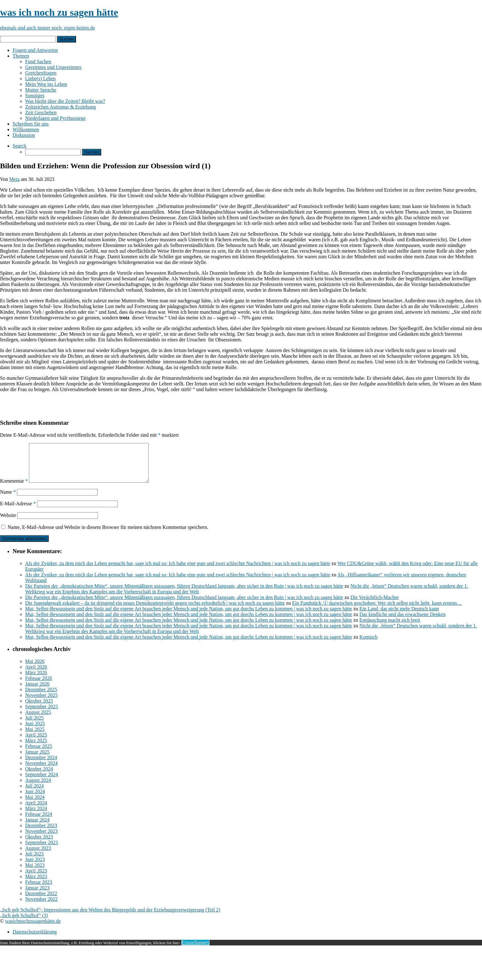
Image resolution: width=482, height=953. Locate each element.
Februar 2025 (38, 753)
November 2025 (41, 702)
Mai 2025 (35, 736)
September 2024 (41, 782)
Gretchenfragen (41, 73)
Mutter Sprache (40, 89)
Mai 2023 (35, 872)
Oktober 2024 (39, 776)
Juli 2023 (34, 861)
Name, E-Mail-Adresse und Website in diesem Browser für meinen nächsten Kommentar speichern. (108, 534)
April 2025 (36, 742)
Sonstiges (34, 95)
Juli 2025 (34, 725)
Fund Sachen (38, 61)
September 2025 (41, 714)
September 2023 (41, 850)
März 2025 (36, 748)
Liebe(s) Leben (40, 78)
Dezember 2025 (41, 697)
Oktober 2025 (39, 708)
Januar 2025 (37, 759)
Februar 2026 (38, 685)
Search (19, 146)
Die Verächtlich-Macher (374, 605)
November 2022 (41, 906)
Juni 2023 (35, 867)
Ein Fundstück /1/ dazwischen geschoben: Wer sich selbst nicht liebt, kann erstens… (377, 610)
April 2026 (36, 674)
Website (8, 522)
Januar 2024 (37, 827)
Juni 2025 (35, 731)
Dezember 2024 (41, 765)
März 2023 (36, 884)
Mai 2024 (35, 804)
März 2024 (36, 816)
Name (8, 499)
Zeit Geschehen (41, 112)
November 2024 (41, 770)
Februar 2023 (38, 889)
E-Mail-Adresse (18, 511)
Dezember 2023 (41, 833)
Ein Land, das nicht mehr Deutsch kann (399, 616)
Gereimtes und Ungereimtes (53, 67)
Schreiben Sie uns (31, 123)
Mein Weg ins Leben (46, 84)
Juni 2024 (35, 799)
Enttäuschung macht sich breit (389, 627)
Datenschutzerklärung (35, 939)
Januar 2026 (37, 691)
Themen (21, 56)
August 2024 (38, 787)
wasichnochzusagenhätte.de (33, 928)
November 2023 (41, 838)
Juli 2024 (34, 793)
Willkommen (26, 129)
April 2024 (36, 810)
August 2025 (38, 719)
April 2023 (36, 878)
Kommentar (14, 488)
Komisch (368, 644)
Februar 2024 (38, 821)
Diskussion (24, 135)
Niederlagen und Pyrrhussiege (55, 118)
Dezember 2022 (41, 901)
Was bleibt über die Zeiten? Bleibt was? (65, 101)
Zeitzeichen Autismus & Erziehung (60, 106)
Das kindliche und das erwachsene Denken (402, 622)
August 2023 (38, 855)
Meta (14, 179)
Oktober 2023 (39, 844)
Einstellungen (195, 950)
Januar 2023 (37, 895)
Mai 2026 (35, 668)
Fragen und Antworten (35, 50)
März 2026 (36, 680)
